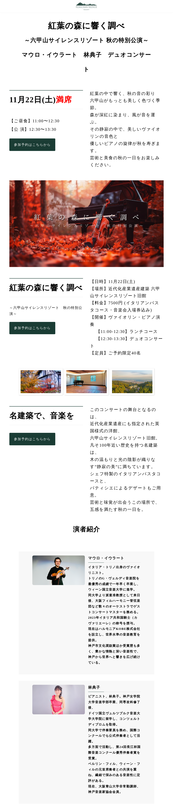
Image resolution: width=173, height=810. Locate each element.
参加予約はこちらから (32, 145)
